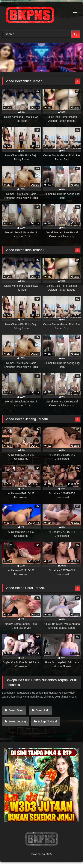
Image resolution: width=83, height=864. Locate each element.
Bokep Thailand (47, 721)
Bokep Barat (16, 710)
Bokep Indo (42, 710)
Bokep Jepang (17, 721)
